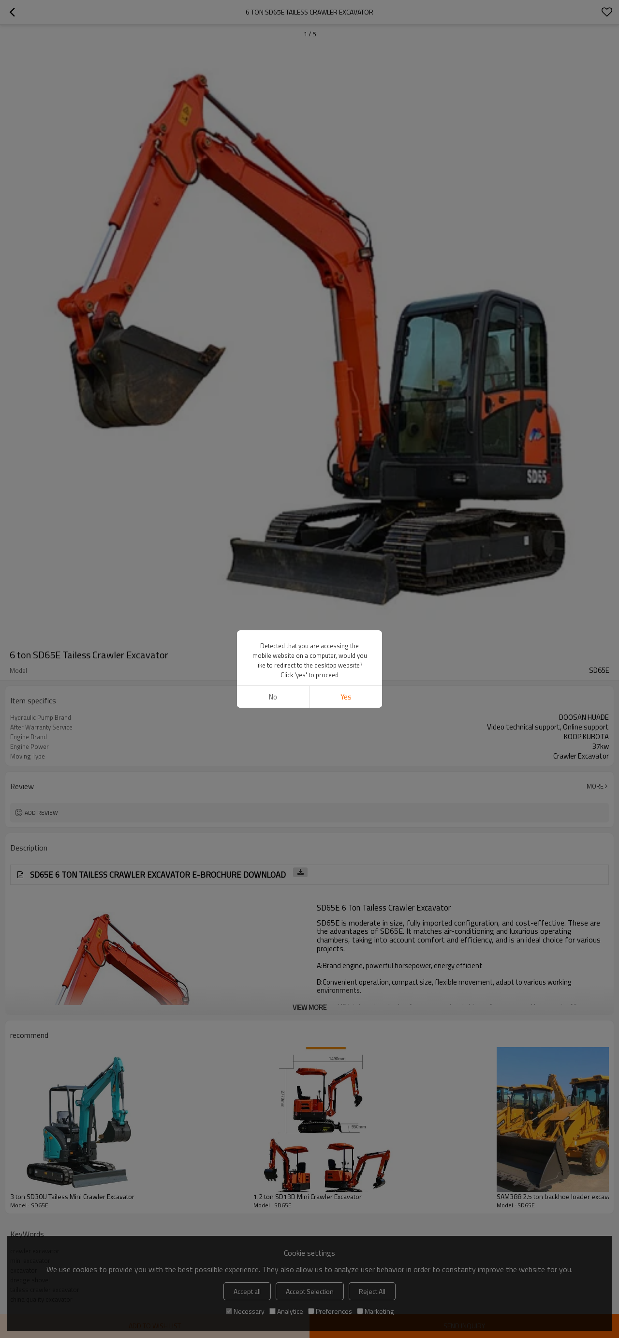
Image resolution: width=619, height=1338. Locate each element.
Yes (346, 696)
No (273, 696)
